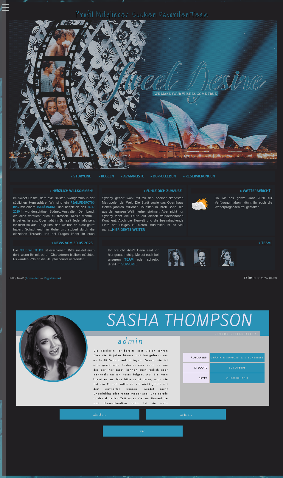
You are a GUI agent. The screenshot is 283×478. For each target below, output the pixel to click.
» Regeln (106, 176)
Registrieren (52, 278)
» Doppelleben (163, 176)
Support (128, 264)
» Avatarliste (132, 176)
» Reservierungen (199, 176)
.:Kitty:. (99, 414)
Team (128, 259)
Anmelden (32, 278)
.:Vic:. (143, 431)
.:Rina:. (186, 414)
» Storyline (81, 176)
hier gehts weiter (128, 229)
